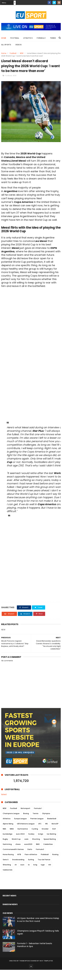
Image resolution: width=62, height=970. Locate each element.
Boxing (26, 814)
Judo (26, 839)
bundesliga (7, 834)
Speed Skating (50, 839)
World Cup (16, 839)
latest (4, 794)
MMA (12, 829)
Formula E (40, 849)
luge (43, 865)
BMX (38, 844)
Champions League (11, 814)
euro (22, 865)
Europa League (20, 819)
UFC (40, 824)
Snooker (45, 829)
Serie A (5, 860)
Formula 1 (41, 38)
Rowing (55, 855)
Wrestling (7, 865)
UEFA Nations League (26, 824)
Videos (18, 45)
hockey (31, 834)
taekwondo (7, 870)
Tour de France (44, 860)
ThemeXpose (24, 961)
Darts (29, 849)
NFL (46, 824)
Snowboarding (18, 860)
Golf (54, 829)
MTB (19, 855)
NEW (21, 53)
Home (3, 38)
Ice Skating (51, 834)
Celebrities (48, 844)
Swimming (7, 844)
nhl (49, 865)
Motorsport (25, 808)
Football (14, 38)
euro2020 (28, 844)
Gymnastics (22, 829)
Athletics (28, 38)
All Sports (6, 45)
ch (16, 865)
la (29, 865)
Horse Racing (8, 855)
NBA (4, 829)
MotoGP (55, 824)
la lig (35, 865)
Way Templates (46, 961)
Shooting (36, 839)
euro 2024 (20, 834)
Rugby (5, 839)
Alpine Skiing (8, 824)
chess (18, 844)
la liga (40, 834)
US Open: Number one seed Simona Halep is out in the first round (38, 920)
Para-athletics (31, 855)
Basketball (51, 819)
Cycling (35, 829)
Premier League (36, 819)
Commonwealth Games (13, 849)
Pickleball (45, 855)
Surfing (31, 860)
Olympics (46, 814)
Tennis (53, 38)
